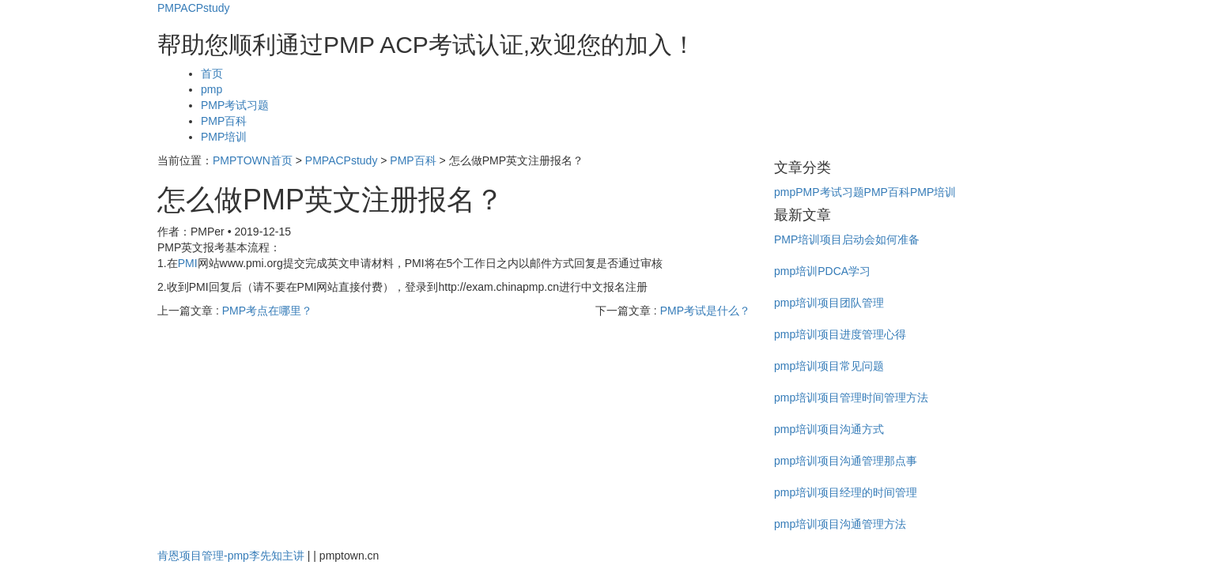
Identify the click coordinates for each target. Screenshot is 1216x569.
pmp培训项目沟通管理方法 (840, 524)
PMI (188, 263)
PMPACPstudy (193, 8)
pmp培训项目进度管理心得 (840, 334)
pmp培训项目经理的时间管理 (845, 492)
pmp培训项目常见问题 (829, 366)
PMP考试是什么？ (705, 310)
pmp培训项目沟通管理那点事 (845, 460)
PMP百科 (224, 121)
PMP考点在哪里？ (267, 310)
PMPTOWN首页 (253, 160)
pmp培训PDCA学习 (822, 271)
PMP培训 (224, 136)
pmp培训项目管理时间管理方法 (851, 397)
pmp (211, 89)
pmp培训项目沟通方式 (829, 429)
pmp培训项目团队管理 (829, 302)
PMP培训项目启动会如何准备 (847, 239)
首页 (212, 73)
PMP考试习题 (235, 105)
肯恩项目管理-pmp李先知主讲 (230, 555)
